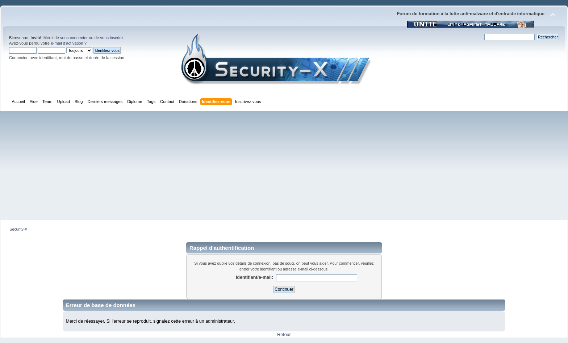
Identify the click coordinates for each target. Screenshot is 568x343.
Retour (284, 334)
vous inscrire (111, 38)
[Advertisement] (284, 165)
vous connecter (74, 38)
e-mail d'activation (67, 43)
